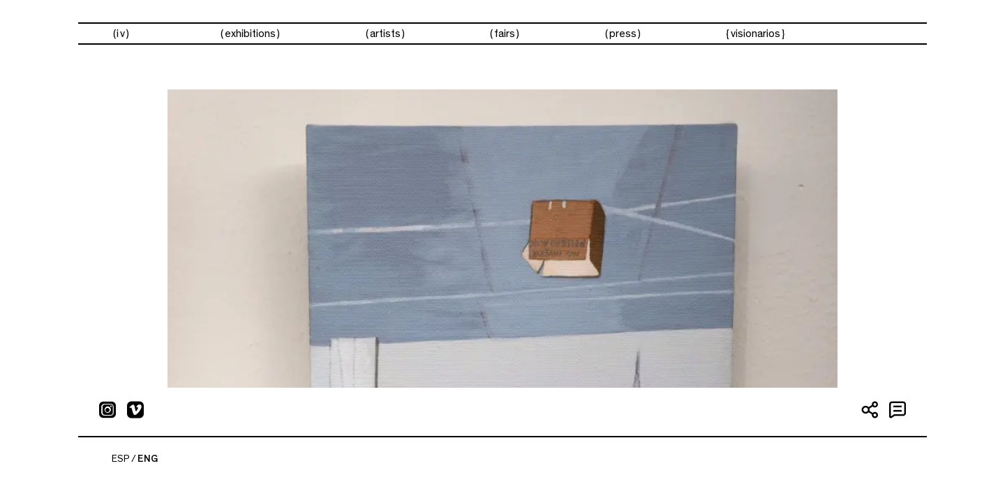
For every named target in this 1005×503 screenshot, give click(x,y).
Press (622, 33)
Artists (385, 33)
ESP (121, 459)
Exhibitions (250, 33)
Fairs (504, 33)
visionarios (755, 33)
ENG (147, 459)
